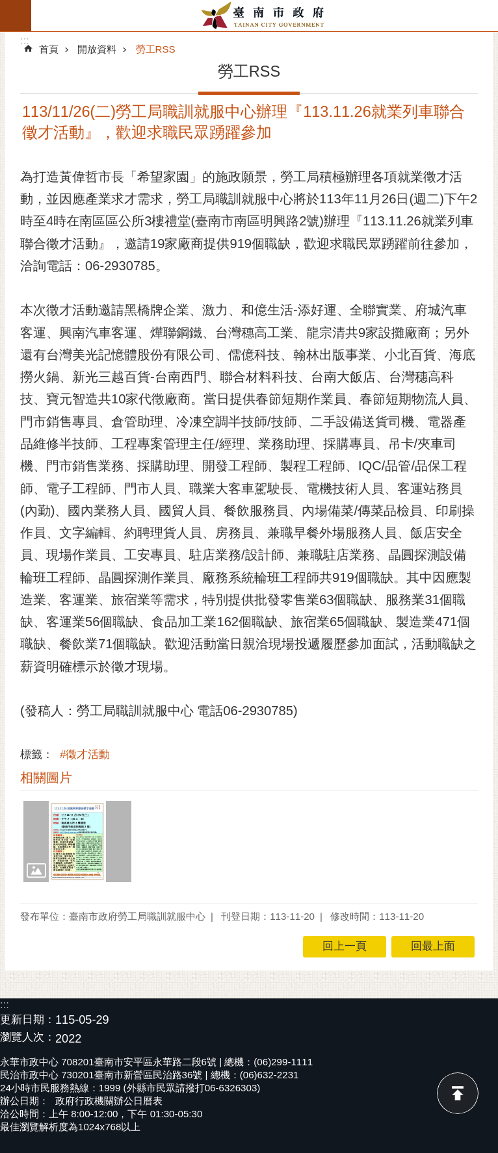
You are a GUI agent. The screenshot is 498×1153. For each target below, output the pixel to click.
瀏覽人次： (27, 1037)
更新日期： (27, 1019)
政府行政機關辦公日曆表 (109, 1100)
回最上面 (457, 1093)
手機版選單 (15, 15)
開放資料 (96, 49)
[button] (77, 841)
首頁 (49, 49)
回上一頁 (344, 946)
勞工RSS (156, 49)
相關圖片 (46, 777)
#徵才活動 (85, 754)
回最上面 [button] (433, 946)
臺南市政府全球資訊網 (264, 15)
